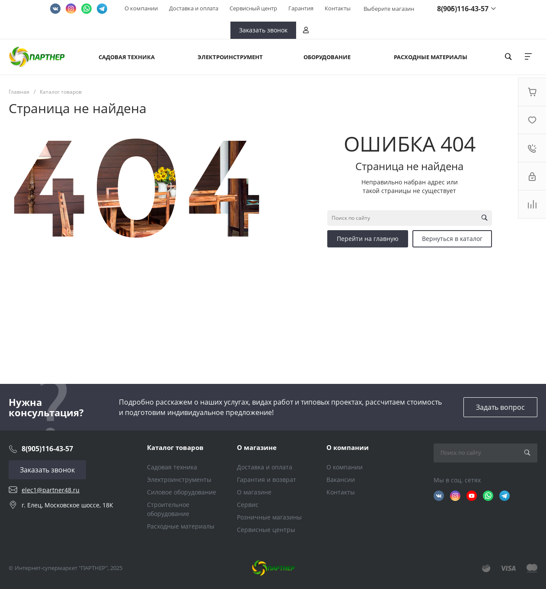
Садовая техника (172, 467)
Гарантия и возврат (266, 479)
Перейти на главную (368, 238)
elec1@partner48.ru (51, 490)
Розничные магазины (269, 517)
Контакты (338, 8)
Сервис (248, 504)
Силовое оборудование (181, 492)
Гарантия (300, 8)
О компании (141, 8)
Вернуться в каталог (452, 238)
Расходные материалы (180, 526)
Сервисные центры (266, 530)
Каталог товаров (175, 447)
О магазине (257, 447)
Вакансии (340, 479)
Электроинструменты (179, 479)
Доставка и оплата (193, 8)
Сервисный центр (253, 8)
